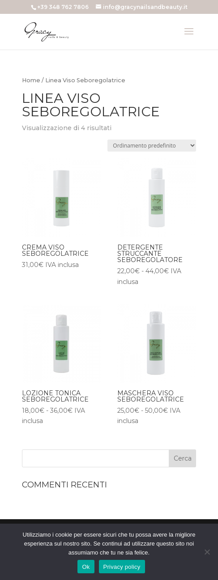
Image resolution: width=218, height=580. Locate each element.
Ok (86, 566)
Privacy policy (122, 566)
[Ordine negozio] (151, 146)
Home (31, 80)
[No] (206, 551)
